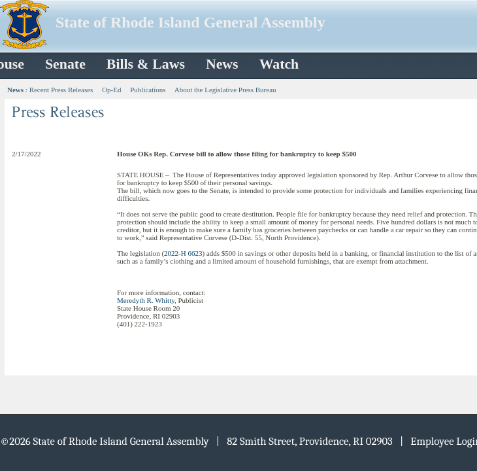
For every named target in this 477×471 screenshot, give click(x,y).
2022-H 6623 (183, 253)
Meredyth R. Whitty (145, 300)
